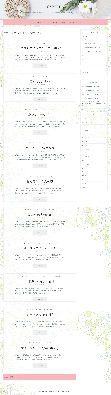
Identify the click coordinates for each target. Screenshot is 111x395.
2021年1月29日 (40, 318)
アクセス (71, 22)
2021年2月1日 (40, 284)
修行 (83, 168)
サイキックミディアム (40, 43)
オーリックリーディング (39, 248)
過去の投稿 (8, 377)
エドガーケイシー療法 (40, 281)
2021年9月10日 (40, 51)
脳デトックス (85, 55)
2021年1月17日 (40, 351)
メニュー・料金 (41, 22)
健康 (83, 172)
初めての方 (85, 62)
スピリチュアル (45, 109)
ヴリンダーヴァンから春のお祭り (90, 98)
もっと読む (41, 66)
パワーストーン (86, 145)
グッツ (84, 126)
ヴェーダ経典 (85, 164)
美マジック (85, 59)
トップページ (31, 22)
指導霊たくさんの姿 (40, 181)
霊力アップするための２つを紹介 (90, 90)
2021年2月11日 (40, 218)
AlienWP (70, 391)
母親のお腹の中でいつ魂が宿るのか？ (91, 86)
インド (84, 119)
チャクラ (84, 141)
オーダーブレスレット (88, 122)
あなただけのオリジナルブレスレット (91, 47)
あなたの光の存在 (40, 214)
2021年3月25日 (40, 151)
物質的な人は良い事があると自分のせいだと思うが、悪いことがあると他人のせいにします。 (93, 103)
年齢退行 (84, 36)
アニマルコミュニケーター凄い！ (40, 48)
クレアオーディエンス (40, 148)
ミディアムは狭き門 (40, 314)
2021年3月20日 (40, 184)
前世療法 (84, 40)
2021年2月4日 (40, 251)
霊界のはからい (40, 81)
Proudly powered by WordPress (48, 391)
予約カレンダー (54, 22)
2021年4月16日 (40, 118)
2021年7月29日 (40, 84)
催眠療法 (58, 276)
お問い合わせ (80, 22)
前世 (83, 179)
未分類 (84, 183)
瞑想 (53, 209)
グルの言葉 (85, 130)
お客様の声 (63, 22)
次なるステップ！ (40, 114)
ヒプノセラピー (86, 149)
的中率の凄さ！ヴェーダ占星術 (90, 94)
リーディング (53, 243)
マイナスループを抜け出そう (40, 348)
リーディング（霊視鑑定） (89, 43)
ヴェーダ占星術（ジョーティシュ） (91, 51)
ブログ (84, 153)
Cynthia (55, 6)
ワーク (53, 109)
